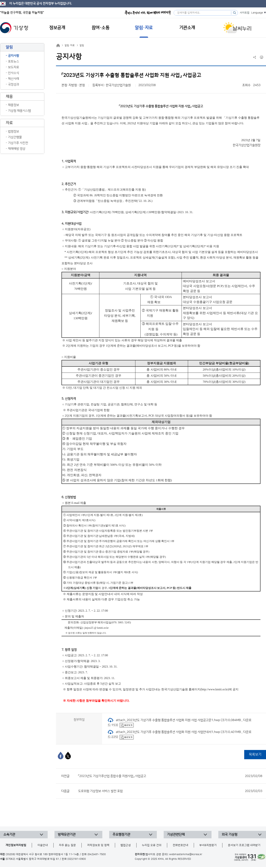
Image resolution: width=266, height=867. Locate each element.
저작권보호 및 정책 (98, 845)
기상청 (14, 27)
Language (257, 12)
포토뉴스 (13, 61)
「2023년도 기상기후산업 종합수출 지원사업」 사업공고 (170, 776)
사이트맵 (244, 12)
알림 (82, 45)
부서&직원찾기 (208, 845)
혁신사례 (13, 78)
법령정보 (13, 131)
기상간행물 (15, 137)
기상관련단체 (176, 834)
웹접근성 (125, 845)
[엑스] (68, 755)
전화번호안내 (180, 845)
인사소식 (13, 73)
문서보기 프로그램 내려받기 (244, 845)
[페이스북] (60, 755)
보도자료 (13, 67)
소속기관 (9, 834)
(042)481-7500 (97, 854)
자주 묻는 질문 (67, 845)
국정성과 (13, 84)
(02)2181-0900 (76, 859)
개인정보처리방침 (16, 845)
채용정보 (13, 105)
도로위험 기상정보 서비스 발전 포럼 (170, 791)
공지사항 (13, 55)
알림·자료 (70, 45)
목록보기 (255, 754)
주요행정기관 (121, 834)
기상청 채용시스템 (19, 110)
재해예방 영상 (16, 148)
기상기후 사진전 (18, 143)
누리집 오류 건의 (151, 845)
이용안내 (42, 845)
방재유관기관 (67, 834)
